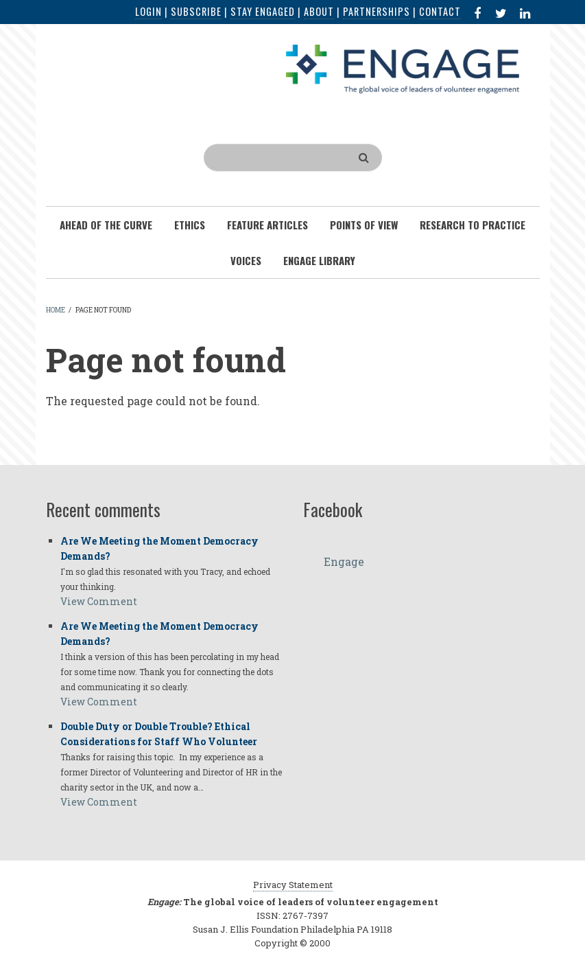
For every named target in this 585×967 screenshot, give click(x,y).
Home (55, 310)
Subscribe (196, 11)
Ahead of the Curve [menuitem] (106, 224)
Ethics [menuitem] (189, 224)
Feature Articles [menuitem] (267, 224)
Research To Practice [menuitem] (472, 224)
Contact (440, 11)
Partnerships (376, 11)
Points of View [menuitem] (364, 224)
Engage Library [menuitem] (319, 260)
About (319, 11)
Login (148, 11)
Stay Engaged (262, 11)
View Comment (98, 601)
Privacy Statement (293, 884)
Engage (344, 561)
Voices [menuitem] (245, 260)
